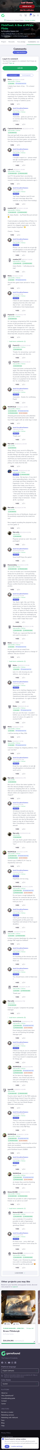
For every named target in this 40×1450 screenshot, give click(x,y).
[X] (6, 1363)
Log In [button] (20, 68)
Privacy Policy (5, 1433)
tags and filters (20, 52)
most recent (13, 75)
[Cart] (25, 15)
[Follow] (7, 1324)
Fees (2, 1420)
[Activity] (30, 15)
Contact (4, 1401)
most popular (26, 75)
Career (3, 1404)
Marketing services (7, 1415)
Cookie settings (17, 1446)
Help (2, 1426)
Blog (2, 1423)
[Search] (21, 15)
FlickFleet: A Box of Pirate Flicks (17, 27)
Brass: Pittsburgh (11, 1331)
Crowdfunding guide (8, 1398)
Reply (12, 104)
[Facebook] (2, 1363)
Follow (18, 81)
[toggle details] (35, 1343)
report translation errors (17, 1377)
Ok (7, 1446)
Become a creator (7, 1412)
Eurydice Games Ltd (10, 31)
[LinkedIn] (15, 1363)
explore (14, 1287)
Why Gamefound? (7, 1396)
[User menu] (34, 15)
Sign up (11, 63)
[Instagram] (12, 1363)
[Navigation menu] (38, 15)
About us (4, 1393)
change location (29, 20)
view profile (11, 81)
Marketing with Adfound (9, 1418)
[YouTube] (9, 1363)
